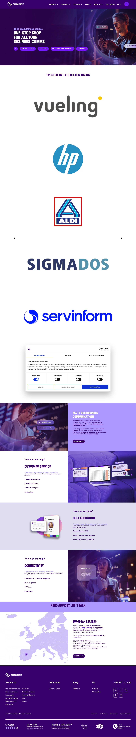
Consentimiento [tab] (39, 355)
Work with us (110, 4)
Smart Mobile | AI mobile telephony (37, 578)
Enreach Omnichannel (32, 479)
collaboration (77, 424)
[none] (119, 4)
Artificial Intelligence (31, 488)
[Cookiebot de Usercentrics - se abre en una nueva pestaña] (100, 349)
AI (97, 434)
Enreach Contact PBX (80, 531)
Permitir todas (95, 387)
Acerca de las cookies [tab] (96, 355)
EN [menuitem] (118, 4)
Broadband (28, 591)
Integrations (28, 492)
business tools (101, 432)
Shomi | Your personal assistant (84, 535)
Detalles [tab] (68, 355)
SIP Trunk (28, 587)
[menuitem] (119, 4)
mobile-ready (88, 430)
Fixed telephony (30, 583)
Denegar (41, 387)
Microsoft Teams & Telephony (83, 539)
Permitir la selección (68, 387)
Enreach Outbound (31, 483)
